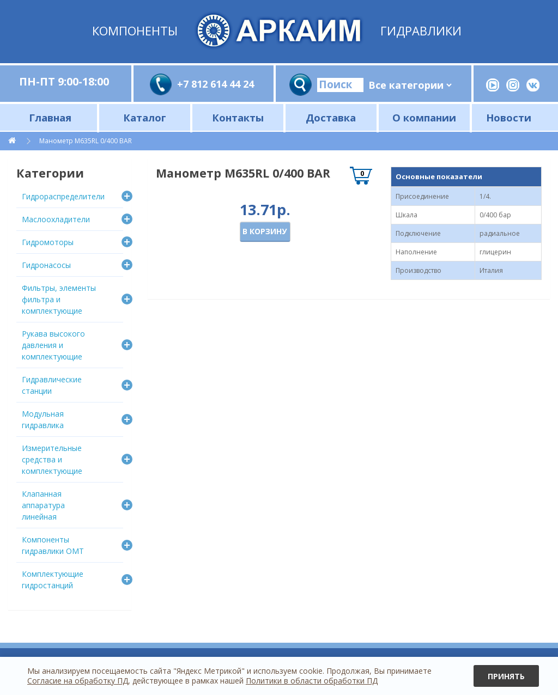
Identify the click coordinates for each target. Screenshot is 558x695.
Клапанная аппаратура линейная (43, 505)
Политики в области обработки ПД (312, 680)
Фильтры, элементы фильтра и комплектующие (59, 299)
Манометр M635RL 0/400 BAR (85, 140)
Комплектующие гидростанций (52, 579)
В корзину (264, 231)
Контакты (238, 117)
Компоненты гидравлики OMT (53, 545)
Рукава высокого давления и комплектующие (53, 345)
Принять (506, 676)
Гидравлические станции (52, 385)
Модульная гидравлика (43, 419)
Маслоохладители (56, 219)
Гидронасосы (46, 265)
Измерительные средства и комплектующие (52, 459)
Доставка (331, 117)
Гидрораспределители (63, 196)
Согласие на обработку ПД (77, 680)
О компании (424, 117)
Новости (508, 117)
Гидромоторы (48, 242)
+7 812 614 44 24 (215, 83)
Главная (50, 117)
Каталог (144, 117)
